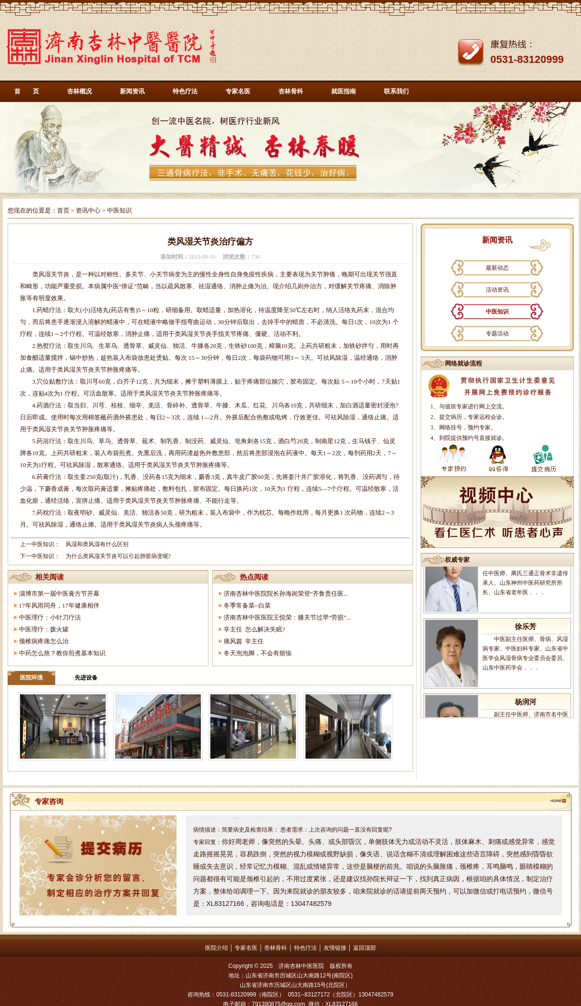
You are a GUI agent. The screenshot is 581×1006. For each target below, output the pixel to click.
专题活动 (497, 333)
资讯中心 (88, 210)
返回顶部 (364, 948)
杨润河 (525, 707)
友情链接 (335, 948)
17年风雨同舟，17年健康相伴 (59, 605)
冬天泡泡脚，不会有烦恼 (258, 653)
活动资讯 (497, 289)
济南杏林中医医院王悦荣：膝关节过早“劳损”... (287, 617)
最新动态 (497, 267)
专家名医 (238, 91)
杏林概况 (79, 91)
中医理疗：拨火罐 (44, 629)
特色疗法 (185, 91)
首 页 (26, 91)
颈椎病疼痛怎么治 (44, 641)
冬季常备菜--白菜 (247, 605)
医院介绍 (216, 948)
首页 (63, 210)
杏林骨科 (290, 91)
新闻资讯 (132, 91)
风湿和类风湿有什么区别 (97, 544)
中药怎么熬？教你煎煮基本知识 (62, 653)
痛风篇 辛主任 (244, 641)
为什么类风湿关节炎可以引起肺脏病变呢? (118, 556)
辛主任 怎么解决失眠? (254, 629)
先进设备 (86, 677)
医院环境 (31, 677)
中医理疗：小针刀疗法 (50, 617)
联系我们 (396, 91)
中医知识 (497, 311)
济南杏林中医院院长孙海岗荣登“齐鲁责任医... (286, 593)
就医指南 (343, 91)
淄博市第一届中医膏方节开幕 (59, 593)
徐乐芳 (525, 632)
